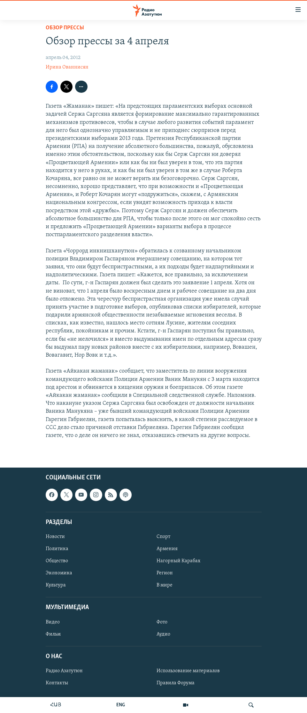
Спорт (163, 536)
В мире (165, 585)
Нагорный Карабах (178, 561)
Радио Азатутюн (64, 670)
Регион (165, 573)
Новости (55, 536)
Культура (56, 585)
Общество (57, 561)
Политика (57, 548)
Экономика (59, 573)
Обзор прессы (65, 28)
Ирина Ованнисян (67, 67)
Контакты (57, 683)
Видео (53, 622)
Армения (167, 548)
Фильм (53, 634)
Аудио (163, 634)
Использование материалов (188, 670)
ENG (120, 705)
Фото (162, 622)
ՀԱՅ (55, 705)
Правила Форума (176, 683)
